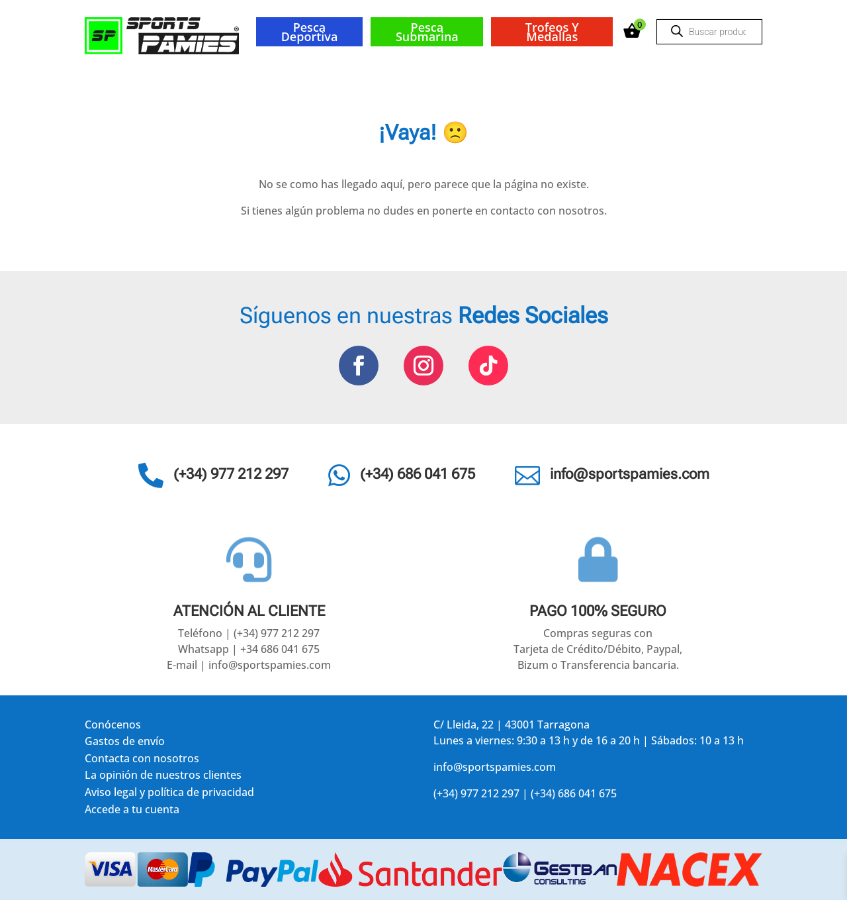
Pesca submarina (427, 31)
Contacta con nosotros (142, 761)
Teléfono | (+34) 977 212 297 (249, 633)
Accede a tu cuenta (132, 812)
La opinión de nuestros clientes (163, 777)
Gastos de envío (125, 743)
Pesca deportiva (309, 31)
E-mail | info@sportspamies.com (249, 665)
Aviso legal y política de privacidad (169, 794)
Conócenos (113, 727)
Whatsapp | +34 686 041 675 (249, 649)
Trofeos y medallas (552, 31)
